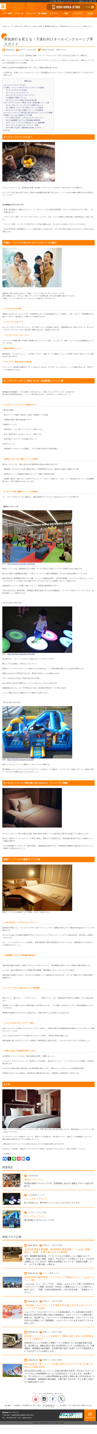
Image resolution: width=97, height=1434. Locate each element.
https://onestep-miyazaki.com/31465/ (20, 652)
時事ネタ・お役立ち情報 (27, 50)
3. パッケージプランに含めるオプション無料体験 (25, 121)
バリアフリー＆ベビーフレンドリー (20, 94)
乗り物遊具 (42, 13)
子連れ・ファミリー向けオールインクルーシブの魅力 (24, 87)
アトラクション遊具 (54, 15)
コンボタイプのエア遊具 (37, 1210)
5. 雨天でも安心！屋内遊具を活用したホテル (23, 125)
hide (29, 81)
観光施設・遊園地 (54, 50)
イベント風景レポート (52, 1271)
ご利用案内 (17, 1404)
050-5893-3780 (65, 7)
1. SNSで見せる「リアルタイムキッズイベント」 (25, 116)
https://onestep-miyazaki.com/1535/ (20, 757)
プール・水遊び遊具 (19, 15)
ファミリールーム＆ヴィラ (17, 92)
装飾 (66, 13)
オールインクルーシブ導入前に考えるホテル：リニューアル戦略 (28, 111)
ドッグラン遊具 (78, 15)
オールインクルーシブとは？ (15, 85)
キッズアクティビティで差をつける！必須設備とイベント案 (26, 102)
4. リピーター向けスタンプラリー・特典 (22, 123)
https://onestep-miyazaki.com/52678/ (20, 561)
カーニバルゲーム (30, 15)
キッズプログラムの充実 (16, 90)
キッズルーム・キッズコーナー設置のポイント (24, 104)
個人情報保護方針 (49, 1404)
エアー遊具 (7, 13)
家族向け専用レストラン (16, 97)
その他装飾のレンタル (36, 1193)
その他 (90, 13)
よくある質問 (60, 1404)
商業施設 (44, 50)
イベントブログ (48, 1406)
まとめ (7, 128)
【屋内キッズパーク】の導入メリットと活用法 (24, 106)
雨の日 (64, 50)
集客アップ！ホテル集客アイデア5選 (18, 114)
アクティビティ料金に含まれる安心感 (21, 99)
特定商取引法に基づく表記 (32, 1404)
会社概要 (9, 1404)
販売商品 (89, 18)
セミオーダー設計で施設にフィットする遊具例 (24, 109)
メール (89, 7)
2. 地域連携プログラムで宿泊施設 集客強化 (23, 118)
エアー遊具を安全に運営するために (79, 1404)
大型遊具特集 (33, 1173)
